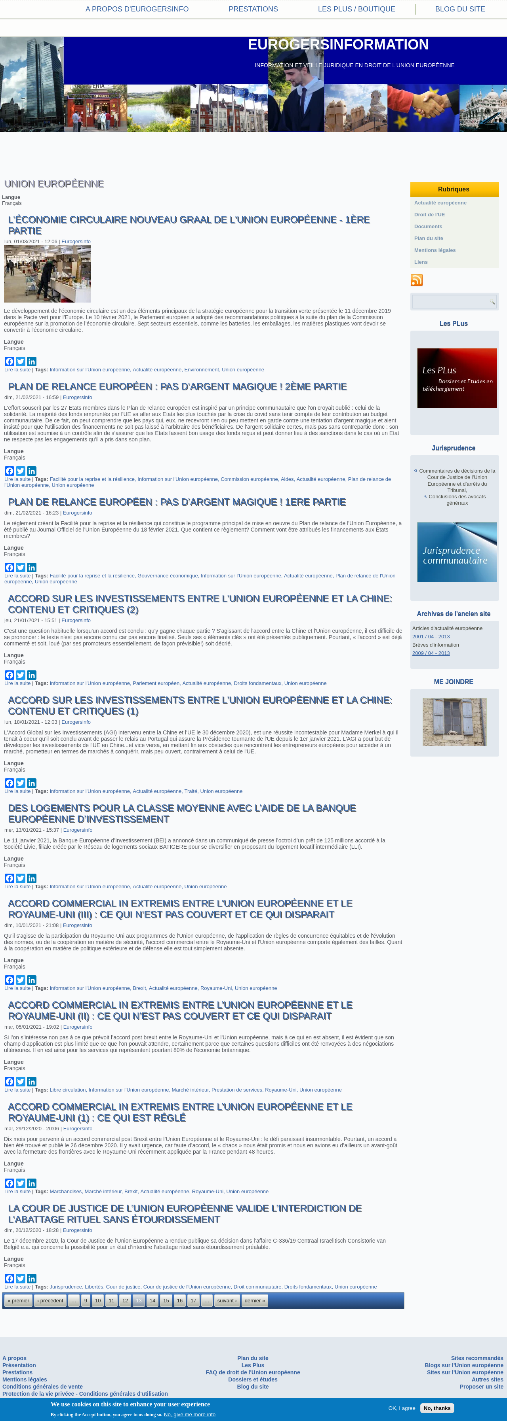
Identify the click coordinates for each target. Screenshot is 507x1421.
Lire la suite (17, 370)
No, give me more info (189, 1414)
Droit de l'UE (429, 215)
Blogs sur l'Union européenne (464, 1365)
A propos (14, 1358)
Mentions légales (435, 250)
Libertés (94, 1287)
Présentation (19, 1365)
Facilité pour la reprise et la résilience (92, 479)
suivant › (227, 1301)
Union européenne (243, 370)
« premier (18, 1301)
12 (125, 1301)
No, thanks (437, 1408)
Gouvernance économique (167, 576)
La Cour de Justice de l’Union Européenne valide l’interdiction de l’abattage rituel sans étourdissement (185, 1213)
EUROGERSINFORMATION (338, 44)
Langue (11, 197)
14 (152, 1301)
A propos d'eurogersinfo (137, 9)
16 (180, 1301)
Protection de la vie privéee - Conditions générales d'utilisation (85, 1394)
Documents (428, 226)
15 (166, 1301)
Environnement (201, 370)
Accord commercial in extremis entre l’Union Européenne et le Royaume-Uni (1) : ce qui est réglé (180, 1112)
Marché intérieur (190, 1090)
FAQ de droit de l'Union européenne (253, 1372)
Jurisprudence (66, 1287)
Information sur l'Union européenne (90, 370)
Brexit (139, 988)
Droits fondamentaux (257, 683)
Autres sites (487, 1379)
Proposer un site (481, 1386)
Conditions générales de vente (42, 1386)
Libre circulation (68, 1090)
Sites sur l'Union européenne (465, 1372)
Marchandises (66, 1191)
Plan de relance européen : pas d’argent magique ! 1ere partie (177, 501)
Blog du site (460, 9)
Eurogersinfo (76, 241)
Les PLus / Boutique (356, 9)
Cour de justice (123, 1287)
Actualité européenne (157, 370)
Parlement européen (156, 683)
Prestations (253, 9)
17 (193, 1301)
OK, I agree (402, 1408)
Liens (421, 262)
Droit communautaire (258, 1287)
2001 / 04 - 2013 (431, 637)
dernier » (255, 1301)
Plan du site (428, 238)
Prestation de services (237, 1090)
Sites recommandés (477, 1358)
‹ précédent (50, 1301)
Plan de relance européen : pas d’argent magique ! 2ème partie (177, 386)
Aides (287, 479)
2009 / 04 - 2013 (431, 653)
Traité (190, 791)
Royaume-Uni (216, 988)
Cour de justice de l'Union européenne (187, 1287)
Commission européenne (249, 479)
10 (98, 1301)
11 (111, 1301)
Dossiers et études (253, 1379)
